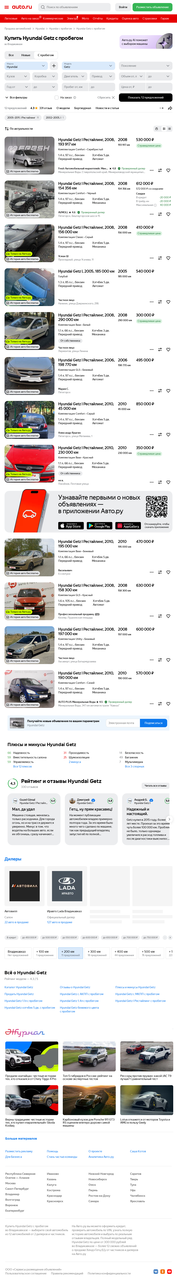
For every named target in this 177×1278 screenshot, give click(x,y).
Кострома (53, 1190)
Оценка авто (130, 18)
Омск (92, 1185)
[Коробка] (45, 76)
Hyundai (40, 28)
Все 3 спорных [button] (134, 766)
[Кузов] (17, 76)
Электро (72, 18)
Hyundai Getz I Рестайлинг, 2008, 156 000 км (86, 229)
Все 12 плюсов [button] (22, 766)
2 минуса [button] (75, 762)
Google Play (99, 525)
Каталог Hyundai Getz (19, 987)
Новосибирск (97, 1179)
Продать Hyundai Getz (19, 994)
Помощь (52, 1151)
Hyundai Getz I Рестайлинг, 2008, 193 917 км (86, 141)
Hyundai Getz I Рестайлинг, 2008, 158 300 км (86, 587)
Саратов (135, 1174)
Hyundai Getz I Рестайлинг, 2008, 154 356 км (86, 185)
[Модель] (88, 66)
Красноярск (55, 1201)
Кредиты (112, 18)
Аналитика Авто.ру (101, 1157)
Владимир (12, 1194)
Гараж (165, 18)
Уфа (132, 1190)
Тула (133, 1185)
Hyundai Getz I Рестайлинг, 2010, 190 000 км (86, 675)
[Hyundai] (26, 66)
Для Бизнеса (13, 1157)
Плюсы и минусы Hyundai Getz (135, 987)
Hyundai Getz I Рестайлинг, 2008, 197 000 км (86, 631)
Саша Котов (138, 1151)
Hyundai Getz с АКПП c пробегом (81, 994)
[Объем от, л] (132, 76)
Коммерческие (53, 18)
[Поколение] (145, 66)
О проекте (95, 1151)
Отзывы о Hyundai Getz (75, 987)
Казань (51, 1179)
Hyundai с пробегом (60, 28)
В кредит (11, 937)
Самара (93, 1201)
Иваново (53, 1174)
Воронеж (11, 1205)
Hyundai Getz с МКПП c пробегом (137, 994)
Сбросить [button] (106, 97)
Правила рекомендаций (67, 1273)
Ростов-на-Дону (99, 1195)
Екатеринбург (14, 1210)
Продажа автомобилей (18, 28)
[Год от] (18, 87)
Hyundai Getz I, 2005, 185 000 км (86, 271)
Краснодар (54, 1195)
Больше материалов (21, 1138)
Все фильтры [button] (16, 97)
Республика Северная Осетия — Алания (20, 1176)
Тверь (134, 1179)
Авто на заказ (31, 18)
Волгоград (12, 1199)
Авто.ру (22, 7)
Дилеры (13, 859)
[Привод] (102, 76)
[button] (146, 40)
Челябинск (137, 1195)
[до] (159, 76)
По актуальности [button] (19, 128)
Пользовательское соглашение (26, 1273)
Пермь (93, 1190)
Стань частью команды (62, 1157)
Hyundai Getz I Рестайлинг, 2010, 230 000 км (86, 450)
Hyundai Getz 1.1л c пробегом (23, 1001)
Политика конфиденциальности (109, 1273)
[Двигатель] (74, 76)
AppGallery (128, 525)
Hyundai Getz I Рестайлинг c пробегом (140, 1001)
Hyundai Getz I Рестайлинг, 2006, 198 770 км (86, 362)
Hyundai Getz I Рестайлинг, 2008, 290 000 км (86, 317)
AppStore (71, 525)
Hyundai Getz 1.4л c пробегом (79, 1001)
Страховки (150, 18)
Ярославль (137, 1201)
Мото (85, 18)
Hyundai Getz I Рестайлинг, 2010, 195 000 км (86, 543)
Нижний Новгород (101, 1174)
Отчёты (98, 18)
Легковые (11, 18)
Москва (10, 1183)
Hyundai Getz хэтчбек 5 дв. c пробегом (30, 1007)
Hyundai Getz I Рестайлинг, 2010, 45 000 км (86, 406)
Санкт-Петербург (17, 1188)
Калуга (51, 1185)
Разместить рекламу (19, 1151)
